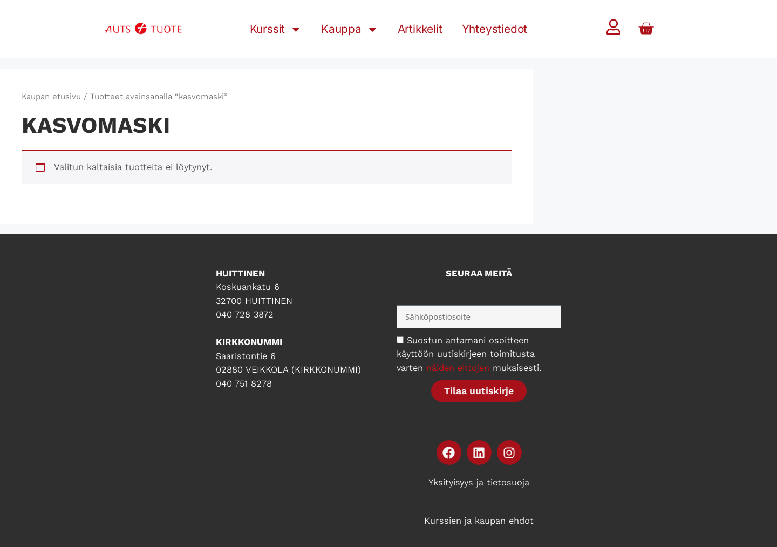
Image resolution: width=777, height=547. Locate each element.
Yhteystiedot (495, 29)
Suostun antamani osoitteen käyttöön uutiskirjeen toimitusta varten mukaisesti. (469, 354)
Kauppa (349, 29)
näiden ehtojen (457, 367)
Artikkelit (420, 29)
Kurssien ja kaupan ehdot (479, 520)
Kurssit (276, 29)
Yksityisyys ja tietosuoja (478, 482)
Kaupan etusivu (51, 97)
